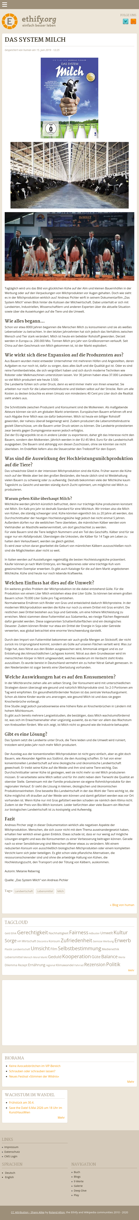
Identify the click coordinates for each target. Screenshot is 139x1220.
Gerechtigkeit (32, 932)
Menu (4, 4)
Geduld (54, 956)
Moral (36, 957)
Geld (7, 933)
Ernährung (36, 964)
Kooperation (76, 956)
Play (76, 1195)
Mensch (27, 957)
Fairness (78, 932)
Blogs (77, 1176)
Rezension (95, 964)
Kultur (120, 932)
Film (53, 948)
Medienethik (110, 949)
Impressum (11, 1147)
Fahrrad (78, 965)
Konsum (54, 941)
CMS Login (10, 1156)
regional (50, 965)
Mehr (131, 970)
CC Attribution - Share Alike (28, 1212)
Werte (121, 957)
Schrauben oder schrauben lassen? (32, 1071)
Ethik (13, 933)
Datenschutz (12, 1151)
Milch (60, 891)
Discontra (42, 941)
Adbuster (94, 933)
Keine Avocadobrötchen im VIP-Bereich (35, 1066)
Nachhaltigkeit (59, 933)
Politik (113, 964)
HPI (19, 941)
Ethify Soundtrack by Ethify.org (32, 1010)
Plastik (8, 949)
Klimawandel (65, 965)
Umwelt (106, 932)
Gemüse (97, 941)
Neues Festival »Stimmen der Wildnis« (34, 1076)
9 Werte (79, 1181)
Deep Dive (80, 1190)
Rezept (22, 965)
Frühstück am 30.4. (21, 1103)
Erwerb (122, 940)
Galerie (78, 1186)
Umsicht (40, 948)
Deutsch (10, 1172)
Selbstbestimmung (79, 948)
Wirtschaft (29, 941)
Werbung (108, 941)
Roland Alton (57, 1212)
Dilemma (11, 965)
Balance (109, 956)
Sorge (11, 941)
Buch (77, 1172)
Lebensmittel (45, 891)
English (9, 1177)
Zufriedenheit (76, 940)
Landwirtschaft (24, 891)
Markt (44, 957)
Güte (96, 956)
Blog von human (123, 905)
